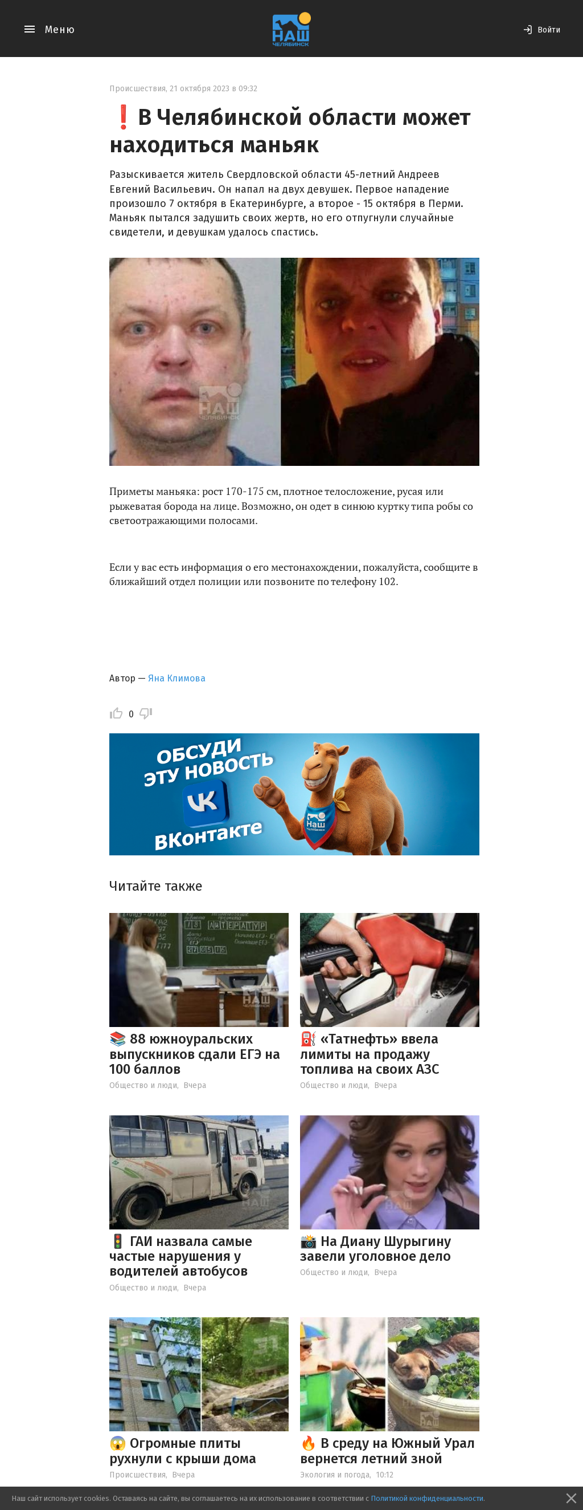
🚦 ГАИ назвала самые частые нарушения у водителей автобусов (180, 1256)
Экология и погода (334, 1475)
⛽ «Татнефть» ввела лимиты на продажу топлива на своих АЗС (369, 1054)
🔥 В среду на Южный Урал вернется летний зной (387, 1450)
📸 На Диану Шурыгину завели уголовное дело (375, 1248)
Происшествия (137, 89)
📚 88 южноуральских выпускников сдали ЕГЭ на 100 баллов (194, 1054)
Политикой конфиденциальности (427, 1498)
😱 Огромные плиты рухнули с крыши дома (182, 1450)
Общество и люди (143, 1085)
